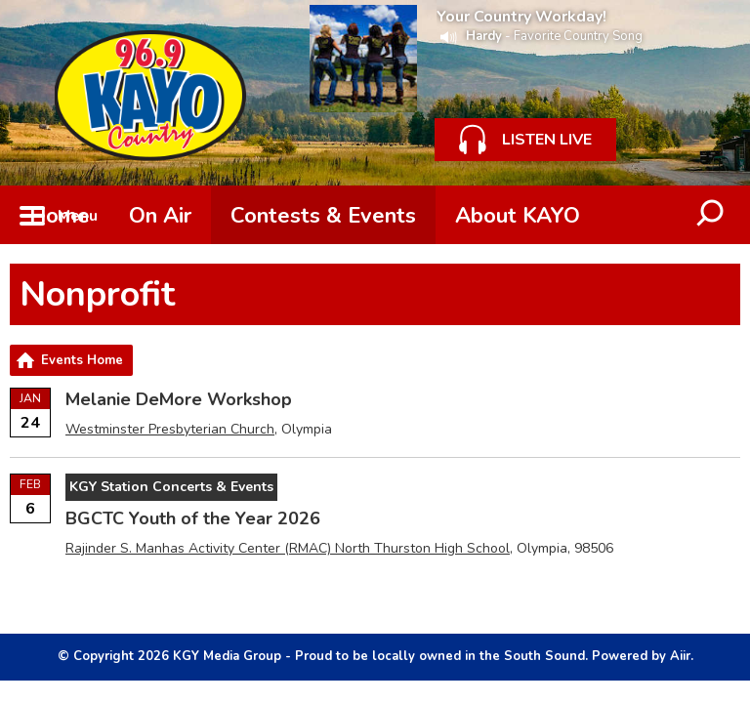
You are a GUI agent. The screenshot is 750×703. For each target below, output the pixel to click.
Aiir (680, 656)
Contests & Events (323, 215)
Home (59, 215)
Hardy (484, 36)
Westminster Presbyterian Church (169, 429)
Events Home (82, 360)
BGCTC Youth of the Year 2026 (192, 518)
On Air (160, 215)
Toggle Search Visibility (711, 215)
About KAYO (517, 215)
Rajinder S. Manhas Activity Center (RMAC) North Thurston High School (287, 548)
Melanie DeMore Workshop (178, 399)
